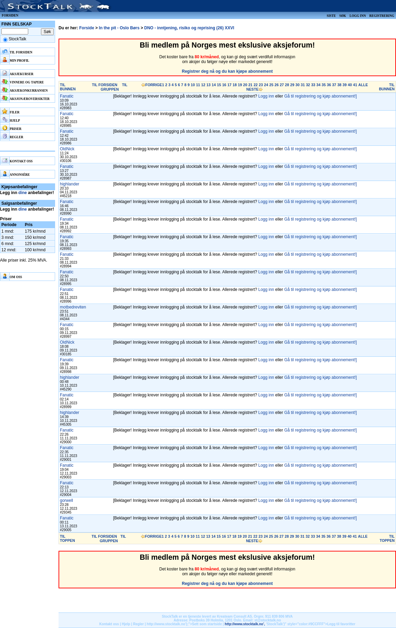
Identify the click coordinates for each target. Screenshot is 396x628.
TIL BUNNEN (68, 87)
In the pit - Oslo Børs (119, 28)
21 (250, 85)
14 (214, 85)
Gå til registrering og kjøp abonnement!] (320, 96)
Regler (138, 624)
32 (308, 85)
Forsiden (10, 15)
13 (209, 85)
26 (276, 85)
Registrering (381, 16)
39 (345, 85)
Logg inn (358, 16)
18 (235, 85)
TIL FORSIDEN (104, 85)
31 (303, 85)
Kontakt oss (109, 624)
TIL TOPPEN (67, 538)
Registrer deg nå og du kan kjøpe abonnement (227, 71)
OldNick (67, 148)
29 (292, 85)
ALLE (363, 85)
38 (339, 85)
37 (334, 85)
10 (193, 85)
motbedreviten (73, 307)
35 (324, 85)
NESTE (252, 89)
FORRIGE (153, 85)
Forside (86, 28)
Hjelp (126, 624)
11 (198, 85)
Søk (342, 16)
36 (329, 85)
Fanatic (66, 96)
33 (313, 85)
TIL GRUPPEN (114, 87)
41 (355, 85)
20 (245, 85)
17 (229, 85)
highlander (69, 184)
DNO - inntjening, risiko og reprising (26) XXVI (189, 28)
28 (287, 85)
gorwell (66, 500)
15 (219, 85)
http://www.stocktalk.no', (245, 624)
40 (350, 85)
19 (240, 85)
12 (203, 85)
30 (297, 85)
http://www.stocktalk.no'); (167, 624)
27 (282, 85)
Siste (331, 16)
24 (266, 85)
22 (255, 85)
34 (318, 85)
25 (271, 85)
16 (224, 85)
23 (261, 85)
